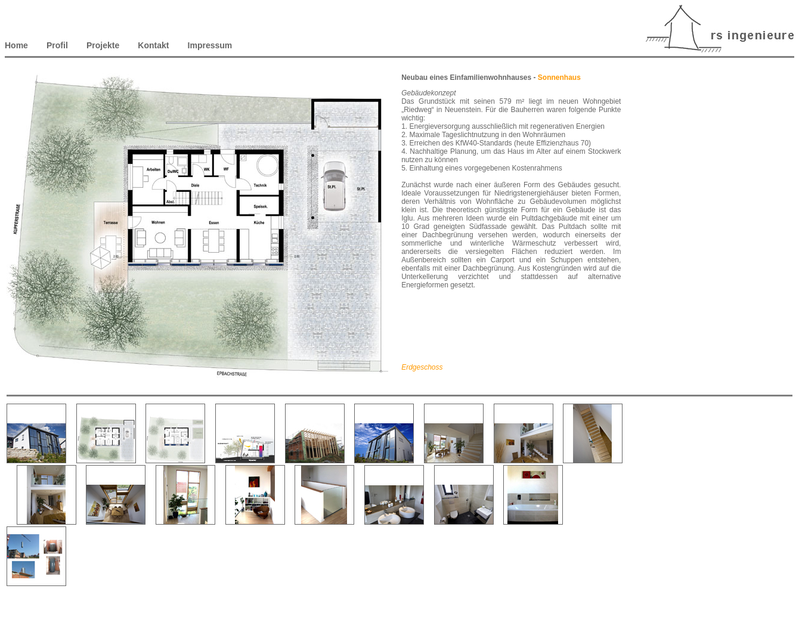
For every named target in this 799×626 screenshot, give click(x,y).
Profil (57, 45)
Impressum (210, 45)
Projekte (102, 45)
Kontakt (153, 45)
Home (17, 45)
